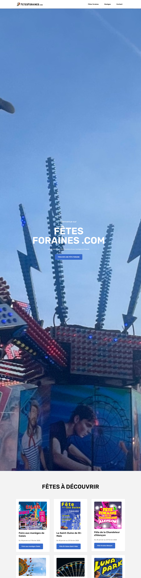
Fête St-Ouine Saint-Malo (68, 546)
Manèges (107, 4)
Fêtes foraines (93, 4)
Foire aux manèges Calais (31, 546)
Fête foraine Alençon (104, 545)
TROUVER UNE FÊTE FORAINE (69, 257)
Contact (119, 4)
